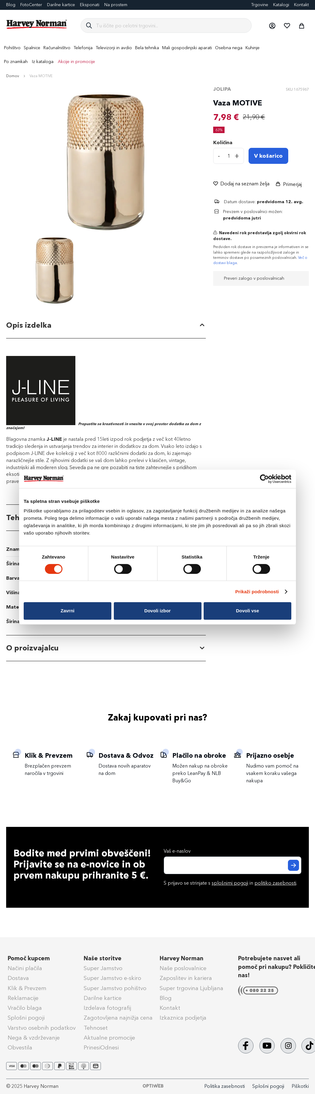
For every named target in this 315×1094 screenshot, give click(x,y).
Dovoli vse (247, 610)
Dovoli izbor (157, 610)
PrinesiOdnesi (101, 1047)
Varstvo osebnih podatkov (42, 1028)
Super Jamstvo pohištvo (115, 988)
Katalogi (281, 4)
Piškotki (300, 1086)
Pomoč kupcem (29, 958)
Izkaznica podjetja (183, 1017)
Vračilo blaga (25, 1008)
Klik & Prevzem (27, 988)
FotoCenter (31, 4)
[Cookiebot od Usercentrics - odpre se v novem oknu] (264, 478)
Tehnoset (96, 1028)
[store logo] (37, 24)
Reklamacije (23, 998)
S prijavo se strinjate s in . (230, 883)
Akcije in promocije (76, 61)
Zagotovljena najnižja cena (118, 1017)
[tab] (106, 325)
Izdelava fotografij (107, 1008)
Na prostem (115, 4)
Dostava (18, 978)
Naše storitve (103, 958)
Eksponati (89, 4)
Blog (166, 998)
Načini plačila (25, 968)
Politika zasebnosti (224, 1086)
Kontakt (301, 4)
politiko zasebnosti (275, 883)
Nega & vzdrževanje (34, 1037)
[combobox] (171, 25)
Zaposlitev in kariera (186, 978)
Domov (12, 76)
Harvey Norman (181, 958)
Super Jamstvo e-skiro (112, 978)
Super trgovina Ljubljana (191, 988)
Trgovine (259, 4)
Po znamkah (16, 61)
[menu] (157, 55)
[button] (272, 25)
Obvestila (20, 1047)
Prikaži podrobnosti (257, 591)
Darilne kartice (61, 4)
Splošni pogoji (26, 1017)
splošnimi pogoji (230, 883)
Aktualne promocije (109, 1037)
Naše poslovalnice (183, 968)
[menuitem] (12, 48)
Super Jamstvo (103, 968)
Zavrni (67, 610)
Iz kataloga (43, 61)
